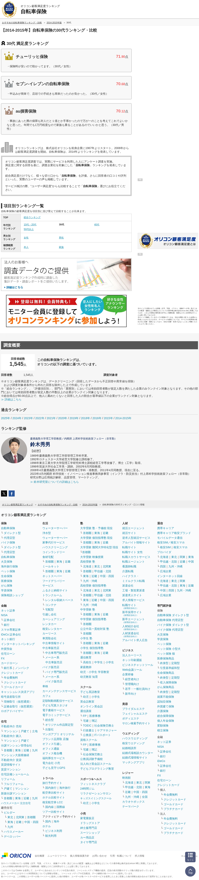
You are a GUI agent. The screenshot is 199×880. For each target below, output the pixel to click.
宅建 (86, 720)
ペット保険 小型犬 (169, 648)
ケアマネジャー (107, 730)
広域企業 (165, 571)
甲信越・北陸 (102, 571)
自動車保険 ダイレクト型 (173, 615)
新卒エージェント (133, 620)
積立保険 (162, 730)
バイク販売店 (50, 667)
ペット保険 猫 (166, 653)
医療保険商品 (165, 658)
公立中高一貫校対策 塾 (94, 628)
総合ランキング (32, 217)
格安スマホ (180, 547)
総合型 (49, 719)
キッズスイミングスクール (96, 798)
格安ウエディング (133, 743)
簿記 (94, 720)
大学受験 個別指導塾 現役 (96, 537)
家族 (61, 247)
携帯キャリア (165, 528)
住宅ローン (8, 653)
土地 (35, 731)
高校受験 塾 (87, 561)
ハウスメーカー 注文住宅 (16, 803)
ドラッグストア (90, 823)
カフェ (46, 696)
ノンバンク (22, 668)
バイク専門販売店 (56, 672)
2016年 (97, 418)
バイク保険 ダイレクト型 (173, 624)
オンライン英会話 (91, 706)
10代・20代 (30, 224)
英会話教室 (87, 701)
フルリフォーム (14, 784)
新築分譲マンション (13, 793)
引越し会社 (49, 614)
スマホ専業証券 (11, 629)
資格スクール (88, 739)
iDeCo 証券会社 (11, 634)
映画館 (126, 777)
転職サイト (129, 547)
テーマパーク (130, 806)
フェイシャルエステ (135, 713)
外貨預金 (6, 648)
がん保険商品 (165, 687)
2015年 (108, 418)
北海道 (87, 566)
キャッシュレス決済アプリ (18, 691)
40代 (96, 224)
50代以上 (29, 229)
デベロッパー (12, 836)
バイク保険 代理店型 (170, 629)
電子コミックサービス (56, 715)
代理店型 (9, 537)
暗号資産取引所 (11, 696)
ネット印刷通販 (132, 660)
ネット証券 (8, 610)
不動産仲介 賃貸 (11, 760)
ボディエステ (130, 718)
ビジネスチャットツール (137, 664)
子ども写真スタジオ (55, 705)
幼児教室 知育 (89, 676)
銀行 (6, 624)
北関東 (20, 817)
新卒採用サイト (132, 613)
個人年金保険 (165, 720)
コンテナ (50, 604)
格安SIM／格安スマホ (171, 542)
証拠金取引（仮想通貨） (19, 706)
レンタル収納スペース (59, 600)
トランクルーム (52, 595)
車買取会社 (49, 638)
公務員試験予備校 (91, 759)
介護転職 (127, 571)
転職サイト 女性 (132, 552)
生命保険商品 (165, 672)
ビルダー (9, 812)
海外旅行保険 (9, 566)
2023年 (28, 418)
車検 (45, 686)
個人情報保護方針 (79, 855)
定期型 (175, 663)
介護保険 (162, 711)
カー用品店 (87, 837)
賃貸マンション (11, 769)
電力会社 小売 (51, 763)
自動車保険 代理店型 (170, 620)
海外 (56, 821)
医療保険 (6, 581)
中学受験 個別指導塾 (93, 619)
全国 (145, 796)
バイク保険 (8, 542)
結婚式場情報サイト (135, 757)
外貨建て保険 (165, 706)
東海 (18, 750)
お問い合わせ (99, 855)
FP (85, 715)
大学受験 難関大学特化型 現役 (99, 547)
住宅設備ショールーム (15, 774)
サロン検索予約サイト (136, 723)
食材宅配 (48, 557)
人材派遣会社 (130, 634)
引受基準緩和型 (170, 668)
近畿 (26, 750)
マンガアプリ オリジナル (58, 734)
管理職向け (132, 684)
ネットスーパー (52, 576)
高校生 (87, 662)
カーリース (49, 633)
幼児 (86, 696)
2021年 (51, 418)
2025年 (5, 418)
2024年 (17, 418)
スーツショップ (90, 832)
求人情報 (139, 855)
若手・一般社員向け (137, 688)
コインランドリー (53, 552)
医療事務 (95, 715)
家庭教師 (85, 667)
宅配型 (49, 609)
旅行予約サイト (52, 783)
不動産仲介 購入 (11, 736)
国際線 (60, 806)
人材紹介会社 (130, 627)
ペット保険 (8, 571)
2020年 (62, 418)
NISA (4, 615)
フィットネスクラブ (93, 784)
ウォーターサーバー (55, 528)
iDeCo (161, 761)
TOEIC (87, 725)
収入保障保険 (168, 682)
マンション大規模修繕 (15, 755)
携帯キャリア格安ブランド (174, 533)
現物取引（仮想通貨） (18, 701)
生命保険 (6, 576)
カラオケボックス (133, 801)
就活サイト (129, 533)
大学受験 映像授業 (92, 557)
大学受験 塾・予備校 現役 (96, 528)
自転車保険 (8, 557)
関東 (147, 782)
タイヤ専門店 (88, 842)
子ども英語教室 (90, 691)
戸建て (25, 731)
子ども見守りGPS (53, 767)
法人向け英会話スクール (95, 763)
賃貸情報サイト (11, 764)
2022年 (39, 418)
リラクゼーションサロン (95, 793)
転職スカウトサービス (136, 557)
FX (3, 658)
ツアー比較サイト (53, 811)
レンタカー (49, 624)
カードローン (9, 663)
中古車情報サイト (53, 643)
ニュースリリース (57, 855)
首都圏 (8, 750)
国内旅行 (50, 787)
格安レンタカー (52, 628)
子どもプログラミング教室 (97, 768)
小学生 (110, 662)
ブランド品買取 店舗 (55, 739)
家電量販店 (87, 818)
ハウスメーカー (14, 831)
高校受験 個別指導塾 (93, 585)
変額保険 (162, 725)
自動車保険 (8, 528)
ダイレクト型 (12, 533)
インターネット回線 (170, 576)
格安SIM (165, 547)
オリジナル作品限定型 (59, 724)
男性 (61, 237)
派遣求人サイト (132, 595)
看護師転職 (129, 566)
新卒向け (130, 693)
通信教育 (85, 657)
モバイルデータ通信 (170, 537)
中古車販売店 (50, 648)
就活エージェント (133, 528)
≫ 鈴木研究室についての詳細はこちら (54, 481)
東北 (10, 817)
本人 (26, 247)
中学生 (98, 662)
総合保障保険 (165, 715)
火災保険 (6, 561)
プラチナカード (173, 809)
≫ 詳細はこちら (11, 399)
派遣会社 (127, 585)
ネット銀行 (8, 639)
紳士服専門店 (88, 827)
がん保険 (6, 585)
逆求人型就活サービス (136, 537)
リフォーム (8, 779)
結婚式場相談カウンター (137, 753)
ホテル (46, 826)
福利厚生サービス (53, 758)
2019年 (74, 418)
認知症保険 (164, 701)
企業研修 (127, 674)
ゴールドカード (14, 687)
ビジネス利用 (53, 830)
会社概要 (39, 855)
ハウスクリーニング (55, 547)
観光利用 (50, 835)
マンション (11, 731)
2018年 (85, 418)
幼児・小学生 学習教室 (94, 672)
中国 (191, 561)
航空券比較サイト (53, 792)
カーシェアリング (53, 619)
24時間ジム (87, 788)
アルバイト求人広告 (135, 640)
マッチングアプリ (133, 762)
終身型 (164, 663)
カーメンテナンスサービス (59, 691)
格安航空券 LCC (52, 802)
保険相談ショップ (12, 595)
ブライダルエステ (133, 708)
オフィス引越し (52, 743)
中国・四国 (31, 822)
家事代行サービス (53, 542)
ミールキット (50, 566)
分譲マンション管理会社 (16, 745)
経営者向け (132, 679)
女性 (26, 237)
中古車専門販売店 (56, 652)
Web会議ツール (132, 669)
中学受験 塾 (87, 609)
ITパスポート (102, 735)
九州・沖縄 (90, 581)
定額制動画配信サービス (57, 700)
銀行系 (8, 668)
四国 (163, 566)
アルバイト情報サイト (136, 542)
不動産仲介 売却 (11, 726)
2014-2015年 (123, 418)
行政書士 (88, 730)
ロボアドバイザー (12, 711)
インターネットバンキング (18, 644)
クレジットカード (12, 672)
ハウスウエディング (135, 738)
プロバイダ (164, 552)
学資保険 (6, 590)
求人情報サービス (133, 600)
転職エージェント (133, 561)
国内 (48, 821)
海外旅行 (65, 787)
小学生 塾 (86, 638)
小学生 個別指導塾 (92, 648)
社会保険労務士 (104, 725)
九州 (35, 750)
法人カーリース (132, 655)
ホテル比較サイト (53, 797)
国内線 (49, 806)
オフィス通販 (50, 748)
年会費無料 (11, 677)
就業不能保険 (165, 696)
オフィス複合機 (52, 753)
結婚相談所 (129, 748)
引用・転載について (121, 855)
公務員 (87, 735)
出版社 (49, 729)
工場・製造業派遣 (133, 590)
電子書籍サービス (53, 710)
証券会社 (9, 620)
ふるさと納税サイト (55, 590)
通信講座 (85, 711)
